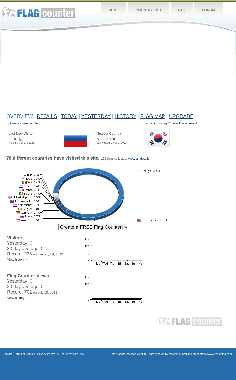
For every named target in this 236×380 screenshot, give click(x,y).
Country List (149, 10)
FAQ (182, 10)
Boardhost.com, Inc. (72, 353)
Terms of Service (24, 353)
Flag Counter (38, 12)
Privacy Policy (46, 353)
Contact (7, 353)
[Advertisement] (118, 73)
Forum (208, 10)
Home (113, 10)
